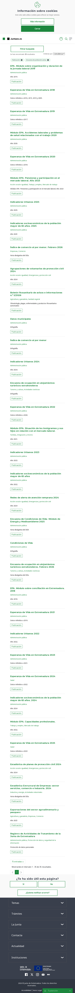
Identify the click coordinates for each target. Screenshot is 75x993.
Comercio (22, 251)
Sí (23, 884)
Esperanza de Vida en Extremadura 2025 (32, 743)
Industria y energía (17, 792)
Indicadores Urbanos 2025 (24, 202)
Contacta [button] (16, 935)
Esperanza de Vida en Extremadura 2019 (32, 111)
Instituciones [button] (19, 957)
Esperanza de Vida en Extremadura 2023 (32, 655)
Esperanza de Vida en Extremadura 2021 (32, 612)
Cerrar (37, 28)
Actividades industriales (33, 792)
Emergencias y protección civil (40, 275)
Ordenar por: (48, 54)
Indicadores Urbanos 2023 (24, 452)
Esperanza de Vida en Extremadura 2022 (32, 407)
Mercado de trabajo (50, 184)
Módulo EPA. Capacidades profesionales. (33, 722)
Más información (37, 21)
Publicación (16, 81)
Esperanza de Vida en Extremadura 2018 (32, 90)
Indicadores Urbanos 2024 (24, 362)
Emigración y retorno (25, 435)
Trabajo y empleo (35, 184)
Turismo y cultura (16, 389)
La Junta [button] (16, 924)
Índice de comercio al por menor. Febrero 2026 (36, 247)
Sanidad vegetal (34, 299)
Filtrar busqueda (27, 49)
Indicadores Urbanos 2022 (24, 634)
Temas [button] (15, 903)
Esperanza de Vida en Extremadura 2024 (32, 676)
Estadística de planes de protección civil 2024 (35, 764)
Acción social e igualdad (19, 184)
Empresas (14, 251)
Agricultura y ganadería (18, 299)
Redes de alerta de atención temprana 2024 (34, 498)
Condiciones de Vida (21, 543)
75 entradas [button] (18, 862)
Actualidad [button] (17, 946)
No (51, 884)
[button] (61, 38)
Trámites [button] (16, 913)
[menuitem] (26, 974)
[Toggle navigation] (25, 38)
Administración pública (18, 72)
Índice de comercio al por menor (28, 340)
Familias (13, 435)
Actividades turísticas (32, 389)
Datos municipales (20, 319)
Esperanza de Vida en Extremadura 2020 (32, 157)
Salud (12, 680)
